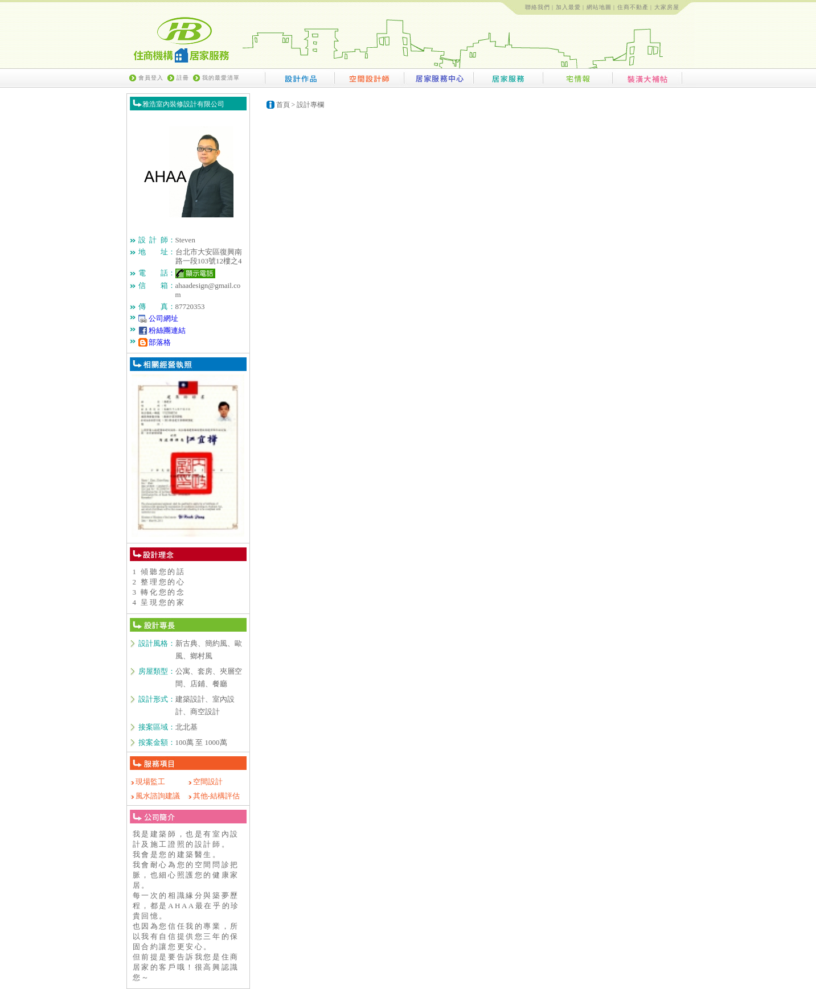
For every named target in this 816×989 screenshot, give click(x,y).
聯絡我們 (537, 7)
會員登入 (150, 78)
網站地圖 (599, 7)
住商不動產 (633, 7)
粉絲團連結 (167, 330)
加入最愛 (568, 7)
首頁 (283, 105)
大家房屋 (666, 7)
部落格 (160, 342)
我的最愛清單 (221, 78)
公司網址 (163, 318)
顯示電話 (195, 273)
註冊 (183, 78)
